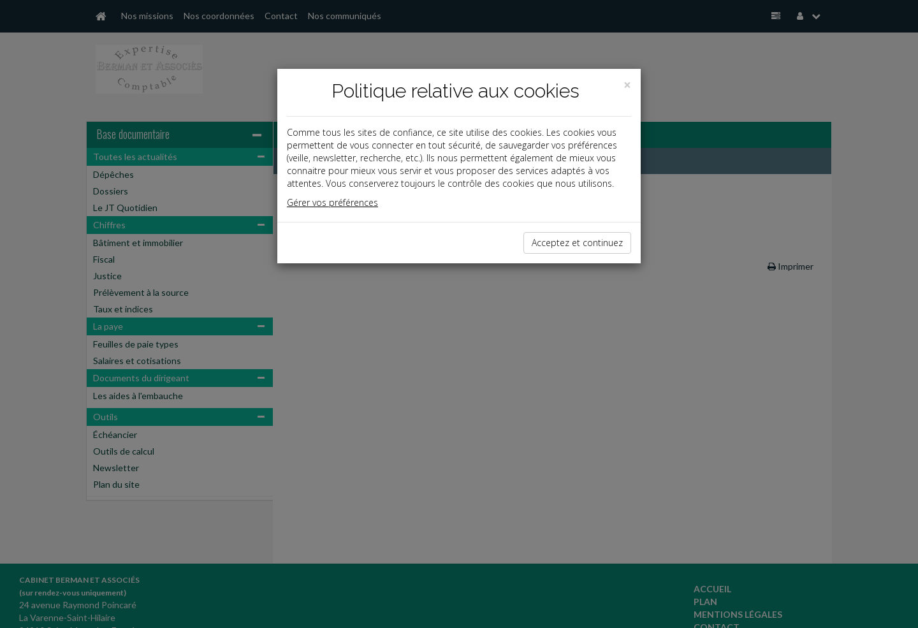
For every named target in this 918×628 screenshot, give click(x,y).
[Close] (627, 85)
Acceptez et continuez (577, 243)
